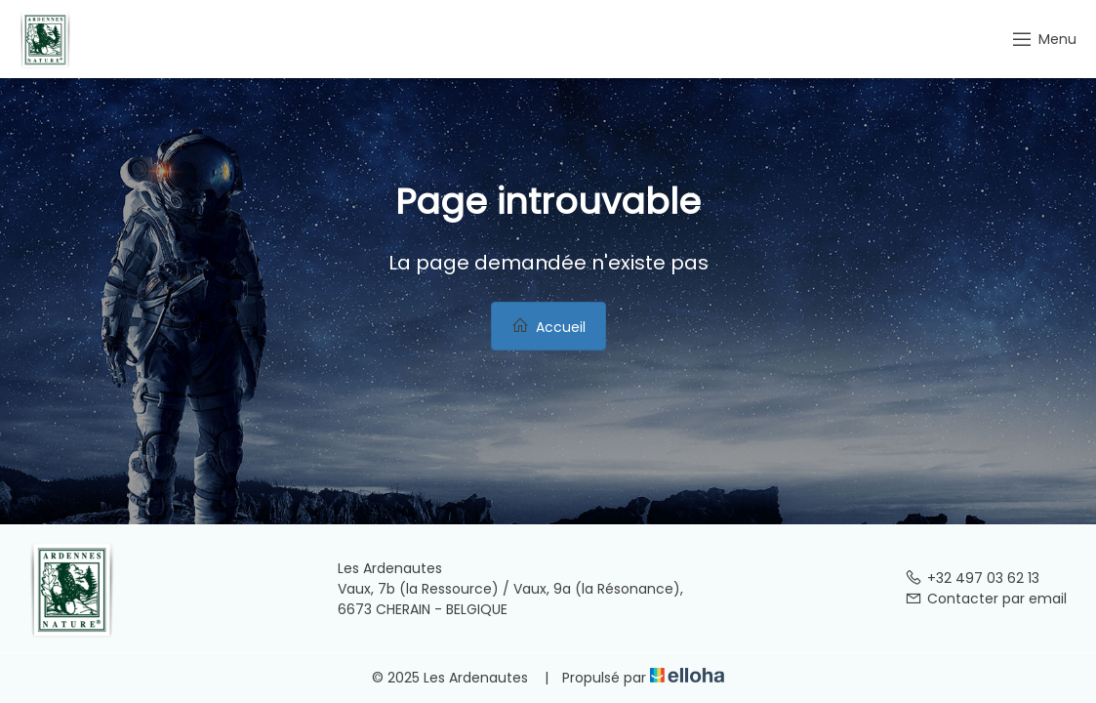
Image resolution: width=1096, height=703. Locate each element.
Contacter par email (986, 598)
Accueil (548, 326)
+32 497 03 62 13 (972, 578)
